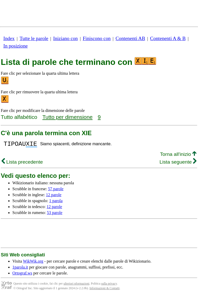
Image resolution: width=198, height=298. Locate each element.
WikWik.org (33, 263)
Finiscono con (97, 38)
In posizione (15, 46)
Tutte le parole (34, 38)
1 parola (56, 202)
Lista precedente (22, 163)
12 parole (53, 196)
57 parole (55, 190)
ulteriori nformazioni (76, 285)
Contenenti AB (130, 38)
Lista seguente (178, 163)
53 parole (54, 214)
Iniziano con (65, 38)
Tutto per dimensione (67, 117)
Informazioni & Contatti (104, 290)
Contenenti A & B (168, 38)
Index (9, 38)
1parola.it (20, 268)
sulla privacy (109, 285)
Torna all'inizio (178, 155)
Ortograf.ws (22, 274)
